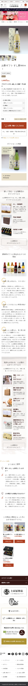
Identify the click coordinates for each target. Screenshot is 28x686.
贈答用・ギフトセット (19, 21)
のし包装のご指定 (7, 100)
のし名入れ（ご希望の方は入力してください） (12, 110)
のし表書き (5, 105)
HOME (2, 21)
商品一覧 (7, 9)
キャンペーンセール (21, 9)
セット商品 (9, 21)
